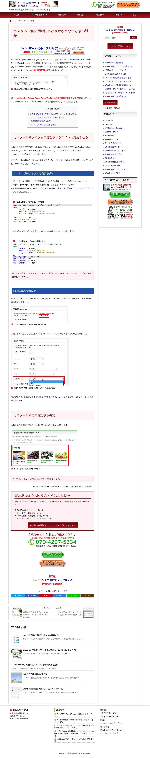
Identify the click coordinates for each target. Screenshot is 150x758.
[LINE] (73, 595)
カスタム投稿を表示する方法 (35, 674)
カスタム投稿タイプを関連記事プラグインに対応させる (52, 114)
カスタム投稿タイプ (75, 486)
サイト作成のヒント (113, 143)
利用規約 (103, 710)
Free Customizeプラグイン (111, 723)
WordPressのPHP (112, 173)
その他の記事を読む (110, 102)
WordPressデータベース (115, 169)
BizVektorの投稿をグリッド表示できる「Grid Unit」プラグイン (50, 650)
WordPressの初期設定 (114, 63)
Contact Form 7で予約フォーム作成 (120, 89)
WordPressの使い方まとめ (116, 96)
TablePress (109, 136)
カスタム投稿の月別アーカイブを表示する (41, 635)
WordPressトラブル (27, 21)
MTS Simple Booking (113, 128)
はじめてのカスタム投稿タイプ (118, 81)
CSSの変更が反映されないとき (118, 78)
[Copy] (87, 595)
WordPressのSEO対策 (114, 162)
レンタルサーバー (112, 166)
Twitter (102, 720)
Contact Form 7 (111, 132)
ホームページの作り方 (109, 733)
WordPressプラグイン (114, 147)
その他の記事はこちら (120, 46)
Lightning (108, 124)
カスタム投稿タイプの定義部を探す (47, 117)
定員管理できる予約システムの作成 (120, 93)
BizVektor (109, 121)
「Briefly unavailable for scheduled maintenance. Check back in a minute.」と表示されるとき (74, 733)
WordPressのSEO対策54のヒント (119, 85)
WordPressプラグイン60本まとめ (119, 66)
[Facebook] (32, 595)
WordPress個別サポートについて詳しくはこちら (53, 525)
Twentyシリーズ (111, 139)
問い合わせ (104, 727)
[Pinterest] (46, 595)
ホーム (13, 21)
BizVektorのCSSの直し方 (115, 74)
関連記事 (88, 486)
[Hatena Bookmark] (59, 595)
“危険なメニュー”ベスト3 (115, 70)
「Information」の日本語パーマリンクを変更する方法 (35, 665)
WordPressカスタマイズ (115, 151)
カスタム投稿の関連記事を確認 (42, 125)
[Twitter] (18, 595)
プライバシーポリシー (109, 717)
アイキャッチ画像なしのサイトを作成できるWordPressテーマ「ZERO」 (74, 726)
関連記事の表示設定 (41, 121)
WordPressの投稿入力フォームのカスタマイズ (43, 689)
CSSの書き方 (110, 158)
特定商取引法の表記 (108, 713)
